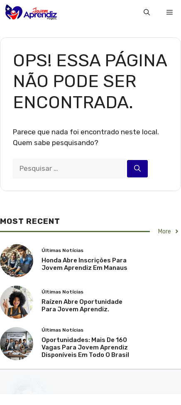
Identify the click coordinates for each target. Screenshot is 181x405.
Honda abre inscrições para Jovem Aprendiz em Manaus (84, 264)
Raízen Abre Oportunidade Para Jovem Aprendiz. (82, 305)
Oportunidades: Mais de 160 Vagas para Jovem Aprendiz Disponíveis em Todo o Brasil (85, 347)
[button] (146, 12)
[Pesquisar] (137, 168)
